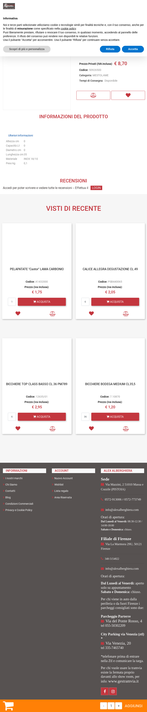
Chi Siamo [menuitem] (10, 484)
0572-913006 (113, 499)
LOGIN (96, 188)
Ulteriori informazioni (20, 135)
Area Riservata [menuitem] (62, 497)
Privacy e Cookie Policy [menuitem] (17, 510)
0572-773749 (132, 499)
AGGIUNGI (133, 706)
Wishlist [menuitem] (58, 484)
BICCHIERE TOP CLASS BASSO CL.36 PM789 (36, 384)
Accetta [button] (133, 49)
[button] (36, 75)
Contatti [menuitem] (9, 490)
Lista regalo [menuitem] (60, 490)
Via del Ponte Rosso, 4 (124, 621)
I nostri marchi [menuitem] (12, 478)
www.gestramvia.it (123, 681)
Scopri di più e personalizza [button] (26, 49)
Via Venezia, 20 (118, 643)
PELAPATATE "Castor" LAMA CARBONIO (37, 269)
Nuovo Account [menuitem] (62, 478)
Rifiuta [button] (110, 49)
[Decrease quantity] (103, 705)
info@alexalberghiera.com (122, 510)
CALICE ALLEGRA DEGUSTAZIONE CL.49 (110, 269)
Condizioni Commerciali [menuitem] (18, 503)
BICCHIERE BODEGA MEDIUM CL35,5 (110, 384)
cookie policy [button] (68, 28)
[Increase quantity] (118, 705)
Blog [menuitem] (7, 497)
